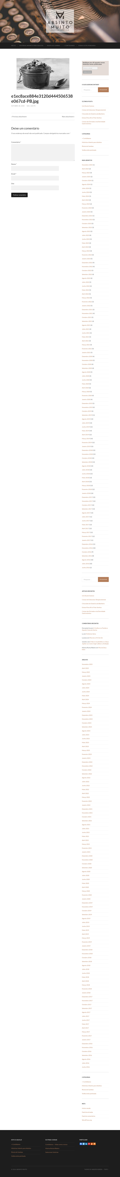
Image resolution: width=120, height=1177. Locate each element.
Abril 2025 (85, 169)
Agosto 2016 (86, 560)
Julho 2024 (85, 188)
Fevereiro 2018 (87, 489)
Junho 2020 (86, 380)
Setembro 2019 (87, 415)
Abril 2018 (85, 481)
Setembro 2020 (87, 368)
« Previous (19, 117)
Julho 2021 (85, 329)
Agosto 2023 (86, 231)
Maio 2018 (85, 477)
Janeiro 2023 (86, 258)
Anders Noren (97, 1169)
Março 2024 (86, 204)
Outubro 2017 (86, 505)
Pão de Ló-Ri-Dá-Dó (96, 638)
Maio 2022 (85, 290)
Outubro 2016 (86, 552)
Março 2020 (86, 391)
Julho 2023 (85, 235)
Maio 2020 (85, 384)
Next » (68, 117)
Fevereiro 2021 (87, 348)
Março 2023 (86, 251)
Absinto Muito (21, 1169)
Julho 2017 (85, 517)
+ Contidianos (69, 45)
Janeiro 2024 (86, 212)
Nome (14, 164)
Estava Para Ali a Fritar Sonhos (92, 118)
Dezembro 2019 (87, 403)
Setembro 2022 (87, 274)
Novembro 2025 (87, 165)
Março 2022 (86, 298)
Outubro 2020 (86, 364)
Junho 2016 (86, 567)
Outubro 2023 (86, 223)
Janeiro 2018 (86, 493)
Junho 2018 (86, 474)
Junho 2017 (86, 521)
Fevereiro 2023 (87, 255)
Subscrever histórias (51, 1152)
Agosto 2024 (86, 184)
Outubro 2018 (86, 458)
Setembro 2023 (87, 227)
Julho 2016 (85, 563)
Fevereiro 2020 (87, 395)
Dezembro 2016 (87, 544)
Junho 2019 (86, 427)
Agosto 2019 (86, 419)
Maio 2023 (85, 243)
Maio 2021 (85, 337)
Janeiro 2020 (86, 399)
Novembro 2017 (87, 501)
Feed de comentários (88, 1116)
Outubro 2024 (86, 180)
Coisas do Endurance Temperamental (94, 110)
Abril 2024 (85, 200)
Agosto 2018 (86, 466)
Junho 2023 (86, 239)
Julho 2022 (85, 282)
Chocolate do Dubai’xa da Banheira (93, 114)
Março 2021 (86, 345)
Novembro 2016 (87, 548)
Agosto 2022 (86, 278)
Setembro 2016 (87, 556)
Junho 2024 (86, 192)
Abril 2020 (85, 388)
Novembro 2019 (87, 407)
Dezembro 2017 (87, 497)
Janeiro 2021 (86, 352)
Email (13, 174)
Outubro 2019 (86, 411)
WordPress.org (87, 1120)
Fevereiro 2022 (87, 302)
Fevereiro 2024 (87, 208)
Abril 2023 (85, 247)
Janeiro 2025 (86, 176)
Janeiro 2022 (86, 305)
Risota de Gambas (53, 45)
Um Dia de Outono (88, 106)
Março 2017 (86, 532)
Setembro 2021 (87, 321)
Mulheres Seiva (91, 634)
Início (13, 45)
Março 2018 (86, 485)
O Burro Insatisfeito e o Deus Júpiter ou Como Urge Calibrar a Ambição (95, 643)
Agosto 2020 (86, 372)
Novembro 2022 (87, 266)
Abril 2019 (85, 434)
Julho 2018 (85, 470)
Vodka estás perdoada (87, 45)
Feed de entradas (87, 1112)
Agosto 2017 (86, 513)
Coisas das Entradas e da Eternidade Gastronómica (93, 122)
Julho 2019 (85, 423)
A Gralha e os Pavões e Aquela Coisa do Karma (95, 629)
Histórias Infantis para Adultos (31, 45)
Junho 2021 (86, 333)
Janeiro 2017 (86, 540)
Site (12, 184)
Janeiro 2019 (86, 446)
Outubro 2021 (86, 317)
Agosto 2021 (86, 325)
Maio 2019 (85, 431)
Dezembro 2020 (87, 356)
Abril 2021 (85, 341)
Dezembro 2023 (87, 216)
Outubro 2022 (86, 270)
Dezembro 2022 (87, 262)
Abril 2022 (85, 294)
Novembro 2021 (87, 313)
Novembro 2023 (87, 219)
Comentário (16, 142)
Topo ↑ (106, 1169)
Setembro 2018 (87, 462)
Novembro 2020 (87, 360)
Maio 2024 (85, 196)
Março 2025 (86, 173)
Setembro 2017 (87, 509)
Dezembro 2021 (87, 309)
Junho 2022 (86, 286)
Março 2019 (86, 438)
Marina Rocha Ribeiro (52, 1148)
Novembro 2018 (87, 454)
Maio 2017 (85, 524)
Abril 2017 (85, 528)
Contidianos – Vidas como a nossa (56, 1144)
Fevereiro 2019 (87, 442)
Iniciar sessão (86, 1108)
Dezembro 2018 (87, 450)
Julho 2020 (85, 376)
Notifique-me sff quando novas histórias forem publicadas (94, 63)
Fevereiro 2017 (87, 536)
